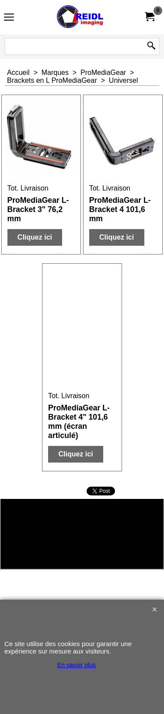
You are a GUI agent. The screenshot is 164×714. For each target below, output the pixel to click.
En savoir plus (76, 664)
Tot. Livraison (28, 188)
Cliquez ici (34, 237)
